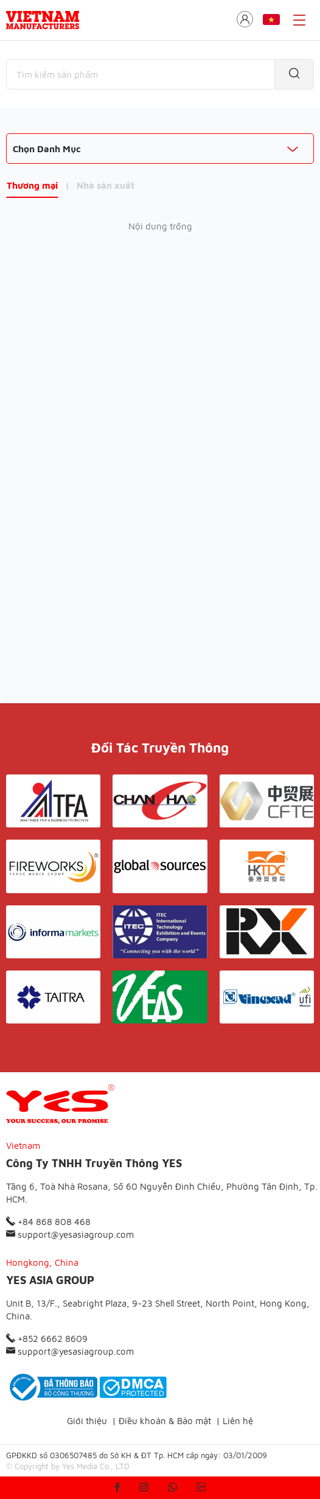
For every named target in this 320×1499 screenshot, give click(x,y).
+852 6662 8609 (47, 1338)
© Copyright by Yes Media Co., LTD (68, 1466)
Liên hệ (238, 1421)
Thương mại (32, 185)
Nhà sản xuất (105, 185)
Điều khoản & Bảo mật (165, 1421)
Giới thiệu (87, 1421)
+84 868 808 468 (48, 1221)
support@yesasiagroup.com (70, 1234)
